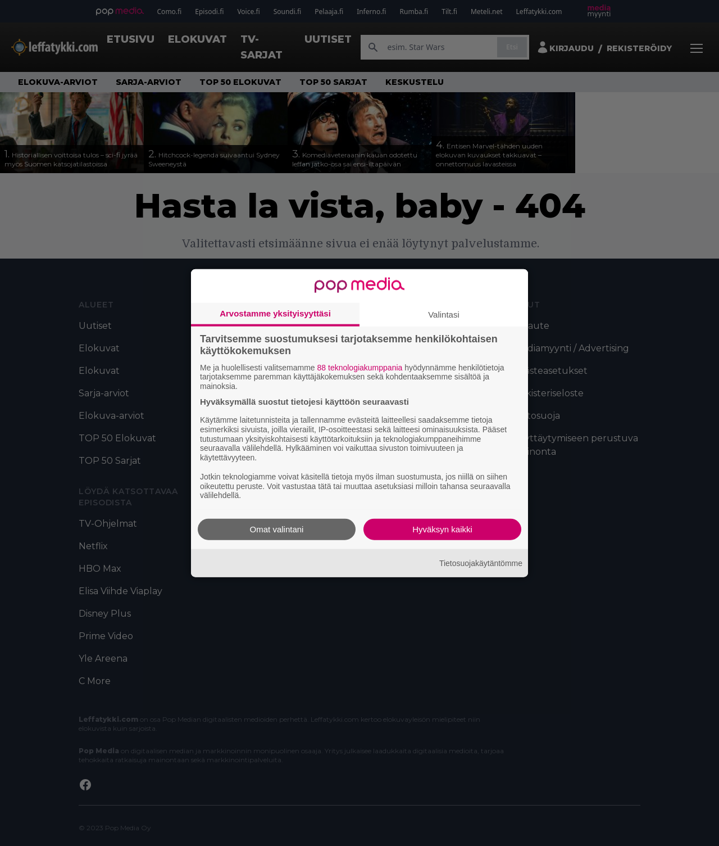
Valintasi (443, 314)
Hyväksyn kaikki (442, 529)
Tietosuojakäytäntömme (480, 562)
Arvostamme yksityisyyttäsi (275, 313)
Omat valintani (277, 529)
